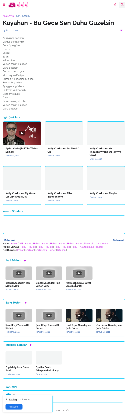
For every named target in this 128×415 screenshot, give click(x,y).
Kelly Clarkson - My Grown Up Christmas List (21, 195)
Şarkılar (30, 250)
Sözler (52, 250)
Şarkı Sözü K (23, 16)
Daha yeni (9, 240)
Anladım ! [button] (14, 406)
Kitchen (61, 250)
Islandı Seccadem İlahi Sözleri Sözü (18, 284)
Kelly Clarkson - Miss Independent (60, 195)
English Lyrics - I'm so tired (17, 369)
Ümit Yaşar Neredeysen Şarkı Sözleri (78, 326)
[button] (4, 5)
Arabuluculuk (87, 247)
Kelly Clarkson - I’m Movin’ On (63, 150)
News (87, 243)
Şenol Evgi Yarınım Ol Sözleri (17, 326)
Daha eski (118, 240)
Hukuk (23, 247)
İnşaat (20, 250)
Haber (28, 243)
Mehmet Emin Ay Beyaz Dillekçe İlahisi (78, 284)
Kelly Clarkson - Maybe (103, 193)
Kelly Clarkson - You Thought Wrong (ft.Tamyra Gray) (105, 151)
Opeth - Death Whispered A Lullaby (47, 369)
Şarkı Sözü (41, 250)
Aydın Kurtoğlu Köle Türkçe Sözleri (22, 150)
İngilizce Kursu (100, 243)
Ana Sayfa (8, 16)
